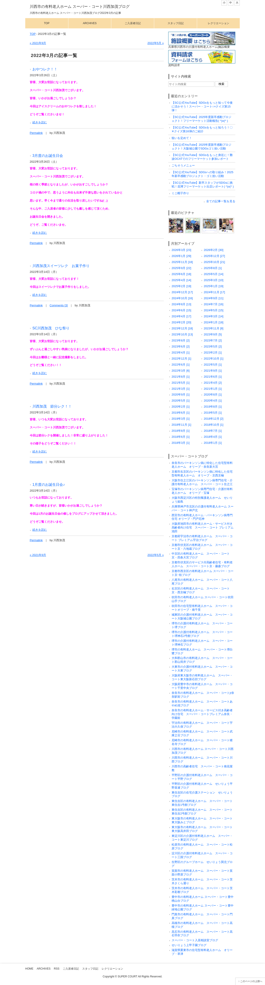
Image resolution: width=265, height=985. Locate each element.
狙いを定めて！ (182, 138)
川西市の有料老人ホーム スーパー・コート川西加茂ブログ (80, 6)
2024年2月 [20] (181, 322)
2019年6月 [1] (180, 412)
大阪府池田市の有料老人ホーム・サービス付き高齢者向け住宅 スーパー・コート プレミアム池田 (202, 527)
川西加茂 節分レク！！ (52, 406)
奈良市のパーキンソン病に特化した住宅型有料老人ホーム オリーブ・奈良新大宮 (202, 464)
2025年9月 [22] (181, 268)
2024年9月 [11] (213, 298)
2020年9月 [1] (180, 394)
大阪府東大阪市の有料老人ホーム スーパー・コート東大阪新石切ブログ (202, 677)
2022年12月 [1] (181, 358)
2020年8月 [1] (213, 394)
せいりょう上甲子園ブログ (189, 945)
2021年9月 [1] (213, 370)
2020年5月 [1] (180, 400)
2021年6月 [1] (213, 376)
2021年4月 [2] (213, 382)
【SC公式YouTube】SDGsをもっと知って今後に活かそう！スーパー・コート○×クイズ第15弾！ (202, 106)
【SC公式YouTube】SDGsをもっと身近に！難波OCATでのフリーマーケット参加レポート (202, 156)
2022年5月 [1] (213, 364)
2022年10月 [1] (213, 358)
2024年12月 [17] (182, 292)
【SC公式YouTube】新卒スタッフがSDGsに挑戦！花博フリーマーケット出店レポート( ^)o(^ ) (203, 184)
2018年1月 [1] (213, 442)
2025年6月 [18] (181, 274)
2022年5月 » (155, 43)
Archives (90, 23)
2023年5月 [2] (213, 346)
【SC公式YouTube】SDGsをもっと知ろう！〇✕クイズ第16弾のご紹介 (202, 129)
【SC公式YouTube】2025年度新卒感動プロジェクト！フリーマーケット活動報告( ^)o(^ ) (201, 118)
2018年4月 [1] (213, 436)
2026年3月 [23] (181, 250)
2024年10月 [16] (182, 298)
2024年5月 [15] (213, 310)
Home (29, 968)
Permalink (36, 133)
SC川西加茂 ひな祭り (51, 328)
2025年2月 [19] (181, 286)
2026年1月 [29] (181, 256)
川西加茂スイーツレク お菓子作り (61, 266)
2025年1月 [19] (213, 286)
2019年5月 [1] (213, 412)
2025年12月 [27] (214, 256)
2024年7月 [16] (213, 304)
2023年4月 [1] (180, 352)
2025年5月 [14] (213, 274)
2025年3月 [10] (213, 280)
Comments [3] (59, 305)
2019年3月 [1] (180, 418)
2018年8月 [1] (180, 430)
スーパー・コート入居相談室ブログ (195, 940)
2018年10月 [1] (213, 424)
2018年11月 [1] (181, 424)
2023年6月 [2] (180, 346)
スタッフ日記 (176, 23)
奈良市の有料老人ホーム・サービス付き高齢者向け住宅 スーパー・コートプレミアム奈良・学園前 (202, 714)
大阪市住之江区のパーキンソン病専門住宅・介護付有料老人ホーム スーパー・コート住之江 (202, 482)
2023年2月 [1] (213, 352)
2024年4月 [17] (181, 316)
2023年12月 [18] (182, 328)
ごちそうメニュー (183, 165)
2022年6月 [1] (180, 364)
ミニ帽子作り (180, 193)
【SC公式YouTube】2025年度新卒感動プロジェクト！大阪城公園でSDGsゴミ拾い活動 (201, 146)
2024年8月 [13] (181, 304)
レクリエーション (218, 23)
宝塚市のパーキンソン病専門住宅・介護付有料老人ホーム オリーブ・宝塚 (202, 491)
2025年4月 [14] (181, 280)
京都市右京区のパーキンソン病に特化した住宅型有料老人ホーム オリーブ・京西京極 (202, 473)
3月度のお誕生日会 (47, 156)
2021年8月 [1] (180, 376)
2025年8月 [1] (213, 268)
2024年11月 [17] (214, 292)
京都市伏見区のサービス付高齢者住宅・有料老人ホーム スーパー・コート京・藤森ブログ (202, 564)
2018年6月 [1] (180, 436)
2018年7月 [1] (213, 430)
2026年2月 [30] (213, 250)
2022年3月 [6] (180, 370)
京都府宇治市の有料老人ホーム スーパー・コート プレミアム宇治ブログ (202, 538)
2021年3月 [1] (180, 388)
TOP (33, 34)
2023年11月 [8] (213, 328)
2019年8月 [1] (213, 406)
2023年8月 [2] (180, 340)
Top (47, 23)
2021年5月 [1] (180, 382)
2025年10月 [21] (214, 262)
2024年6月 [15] (181, 310)
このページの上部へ (251, 981)
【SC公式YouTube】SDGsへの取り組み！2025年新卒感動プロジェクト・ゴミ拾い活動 (202, 174)
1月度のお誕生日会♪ (48, 484)
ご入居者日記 (133, 23)
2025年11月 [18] (182, 262)
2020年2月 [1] (180, 406)
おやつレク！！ (44, 69)
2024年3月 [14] (213, 316)
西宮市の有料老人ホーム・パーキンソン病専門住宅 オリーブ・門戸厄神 (202, 517)
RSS (56, 968)
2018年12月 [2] (213, 418)
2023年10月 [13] (182, 334)
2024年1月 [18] (213, 322)
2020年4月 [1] (213, 400)
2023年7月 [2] (213, 340)
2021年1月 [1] (213, 388)
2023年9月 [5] (213, 334)
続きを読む (39, 122)
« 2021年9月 (38, 43)
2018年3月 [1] (180, 442)
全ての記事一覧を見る (220, 201)
